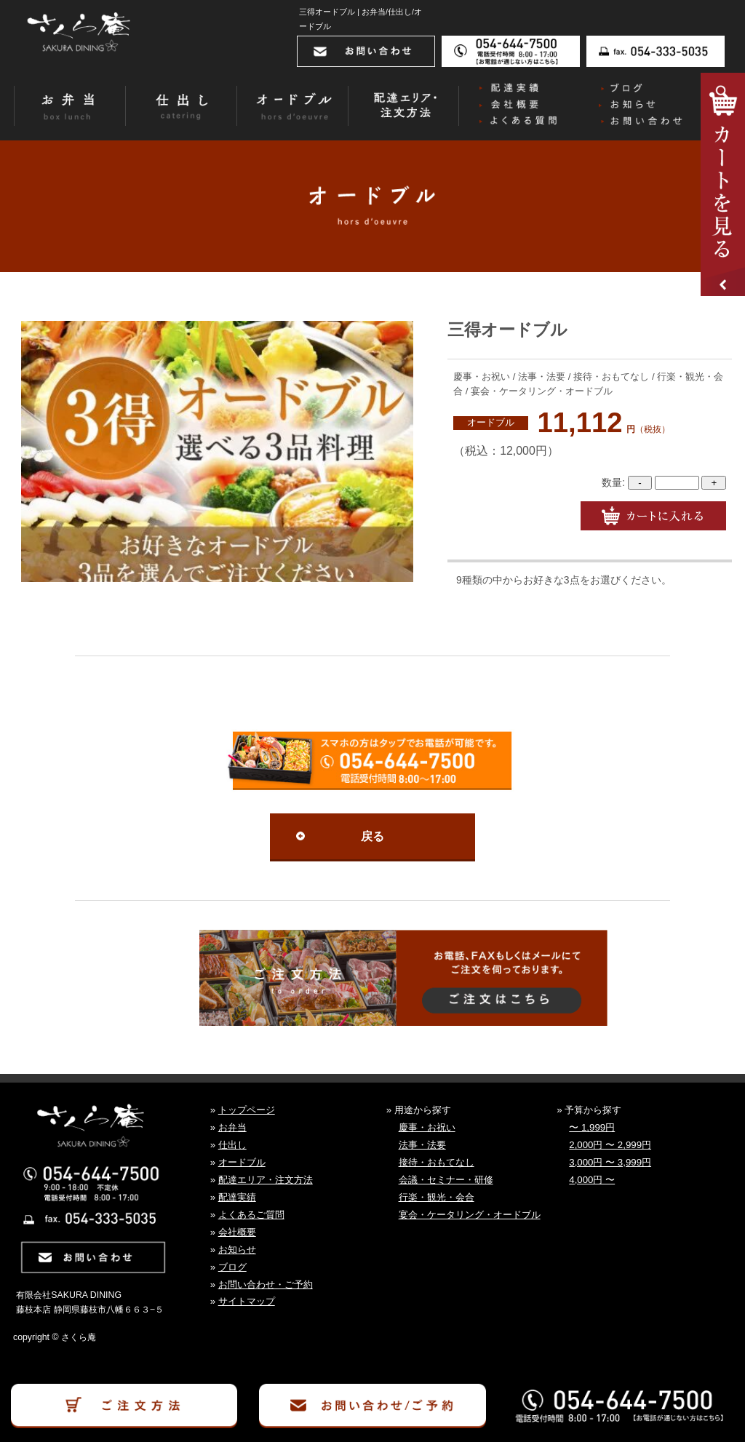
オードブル (490, 423)
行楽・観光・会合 (436, 1197)
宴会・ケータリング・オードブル (470, 1214)
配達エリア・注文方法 (265, 1179)
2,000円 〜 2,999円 (610, 1144)
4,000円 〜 (592, 1179)
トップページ (246, 1109)
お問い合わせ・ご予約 (265, 1284)
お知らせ (237, 1249)
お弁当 (232, 1127)
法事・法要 (422, 1144)
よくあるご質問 (251, 1214)
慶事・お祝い (427, 1127)
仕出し (232, 1144)
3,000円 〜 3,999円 (610, 1162)
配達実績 (237, 1197)
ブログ (232, 1267)
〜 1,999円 (592, 1127)
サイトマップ (246, 1301)
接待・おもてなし (436, 1162)
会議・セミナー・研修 (446, 1179)
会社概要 (237, 1232)
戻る (372, 836)
